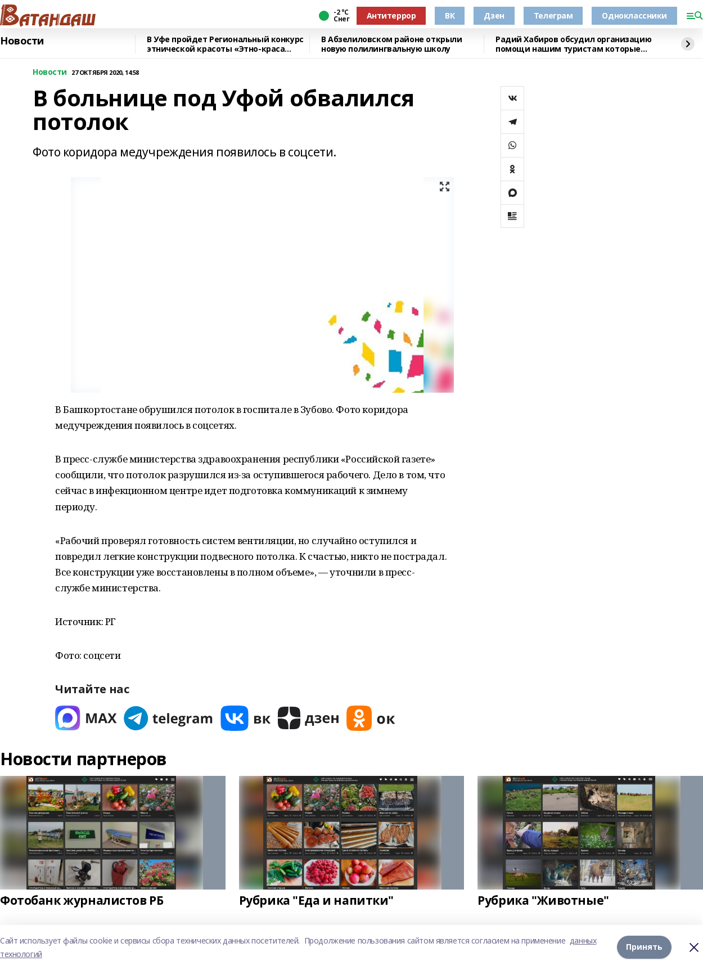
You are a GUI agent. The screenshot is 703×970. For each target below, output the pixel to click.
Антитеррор (391, 15)
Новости (22, 41)
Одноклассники (634, 15)
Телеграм (553, 15)
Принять (644, 947)
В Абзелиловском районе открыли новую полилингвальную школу (391, 44)
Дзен (494, 15)
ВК (449, 15)
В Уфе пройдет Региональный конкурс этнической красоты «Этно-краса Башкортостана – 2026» (225, 44)
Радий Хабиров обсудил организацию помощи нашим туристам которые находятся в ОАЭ (573, 44)
